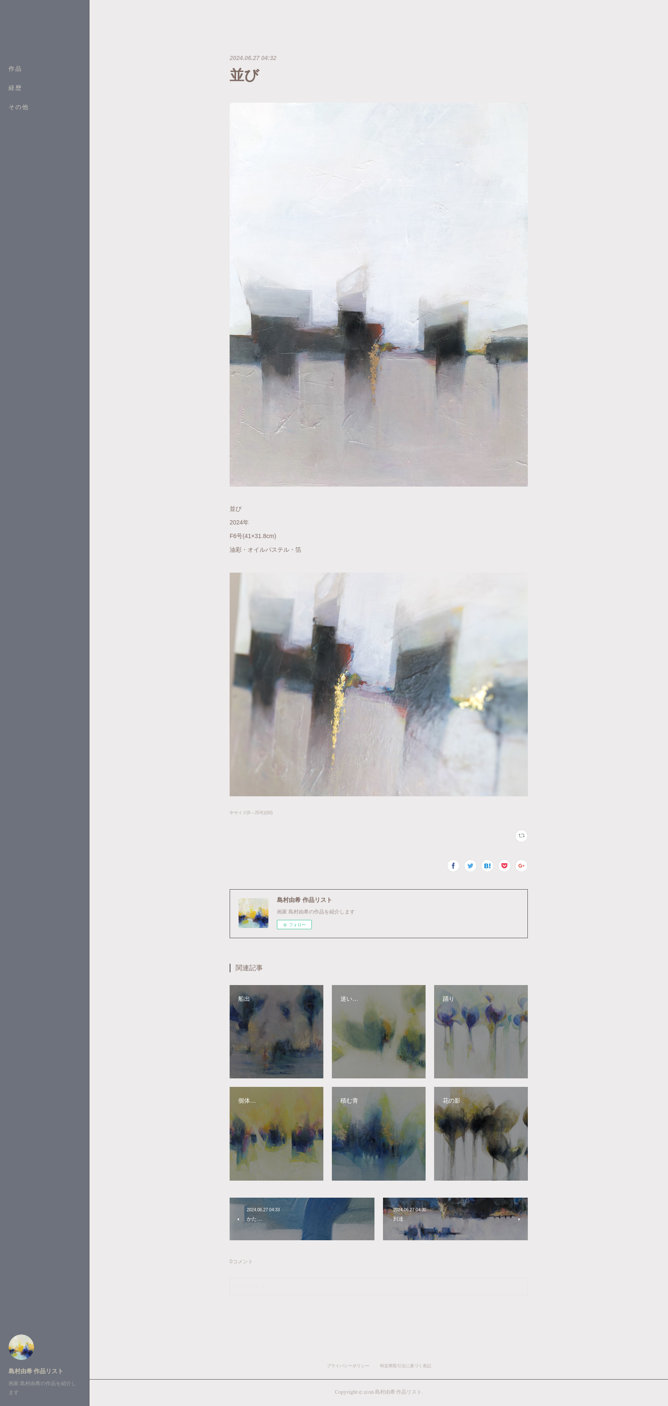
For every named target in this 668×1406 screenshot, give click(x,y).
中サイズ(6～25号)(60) (251, 812)
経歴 (15, 88)
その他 (19, 108)
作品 (15, 69)
